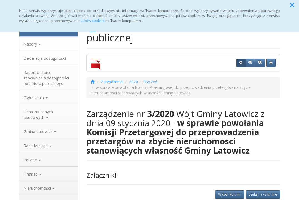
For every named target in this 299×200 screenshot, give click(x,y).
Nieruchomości (39, 188)
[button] (292, 5)
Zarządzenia (112, 81)
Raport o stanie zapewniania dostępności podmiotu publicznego (46, 78)
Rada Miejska (38, 145)
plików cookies (93, 20)
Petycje (32, 159)
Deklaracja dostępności (45, 58)
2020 (133, 81)
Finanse (32, 174)
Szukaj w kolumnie (263, 194)
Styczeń (150, 81)
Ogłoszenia (36, 97)
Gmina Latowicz (40, 131)
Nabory (32, 44)
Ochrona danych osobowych (38, 114)
